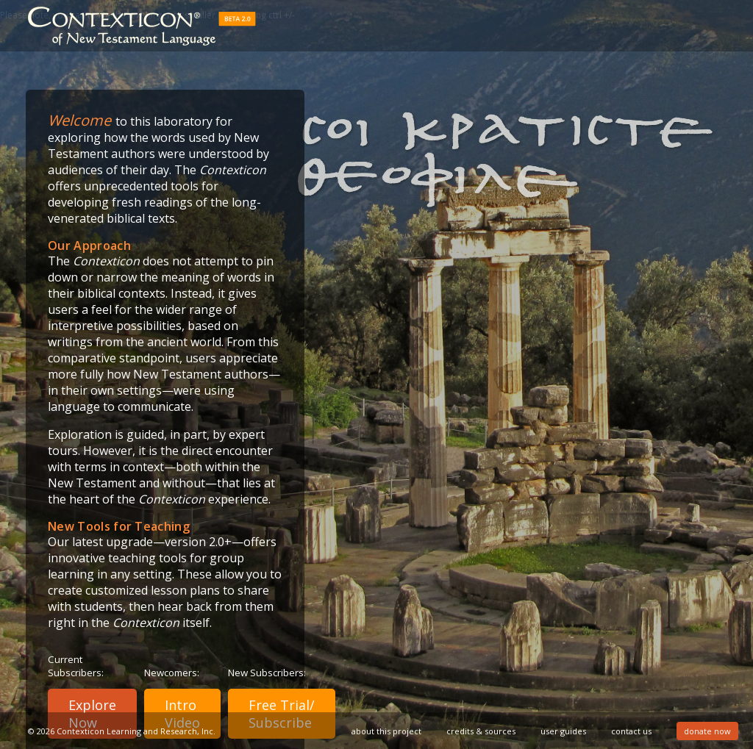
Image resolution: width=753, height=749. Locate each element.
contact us (631, 731)
